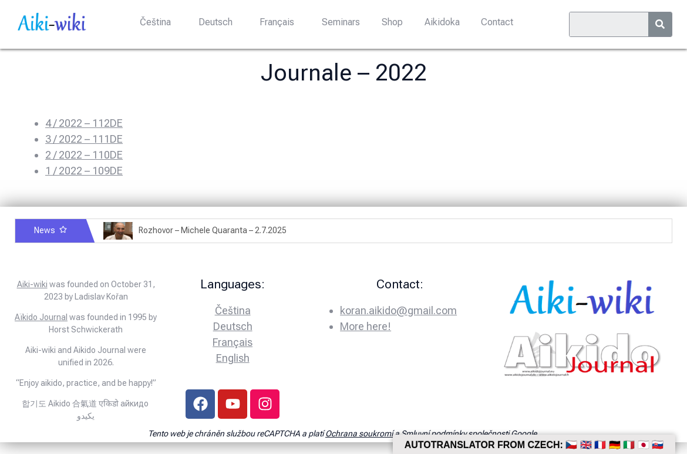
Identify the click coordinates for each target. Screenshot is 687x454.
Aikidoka (441, 22)
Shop (391, 22)
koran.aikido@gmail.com (398, 310)
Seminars (341, 22)
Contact (496, 22)
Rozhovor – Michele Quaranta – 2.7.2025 (213, 230)
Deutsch (216, 22)
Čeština (156, 22)
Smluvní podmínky (433, 433)
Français (277, 22)
